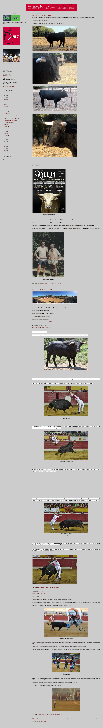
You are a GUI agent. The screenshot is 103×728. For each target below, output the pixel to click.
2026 (5, 92)
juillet (6, 126)
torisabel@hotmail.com (7, 75)
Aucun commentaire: (57, 283)
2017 (5, 139)
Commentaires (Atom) (41, 721)
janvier (6, 137)
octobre (6, 111)
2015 (5, 143)
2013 (5, 146)
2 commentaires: (56, 321)
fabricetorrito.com (6, 159)
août (6, 124)
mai (6, 129)
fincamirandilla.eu (6, 158)
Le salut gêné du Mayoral (38, 593)
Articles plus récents (36, 718)
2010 (5, 152)
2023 (5, 97)
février (6, 135)
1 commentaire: (55, 587)
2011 (5, 150)
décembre (7, 108)
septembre (7, 113)
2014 (5, 144)
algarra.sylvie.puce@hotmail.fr (8, 86)
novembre (7, 109)
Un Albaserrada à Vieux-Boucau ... (41, 327)
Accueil (66, 718)
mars (6, 133)
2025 (5, 93)
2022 (5, 99)
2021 (5, 101)
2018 (5, 106)
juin (6, 128)
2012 (5, 148)
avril (6, 131)
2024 (5, 95)
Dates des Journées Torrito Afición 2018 (42, 290)
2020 (5, 102)
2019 (5, 104)
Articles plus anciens (96, 718)
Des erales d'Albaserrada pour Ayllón (41, 15)
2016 (5, 141)
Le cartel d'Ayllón (36, 166)
